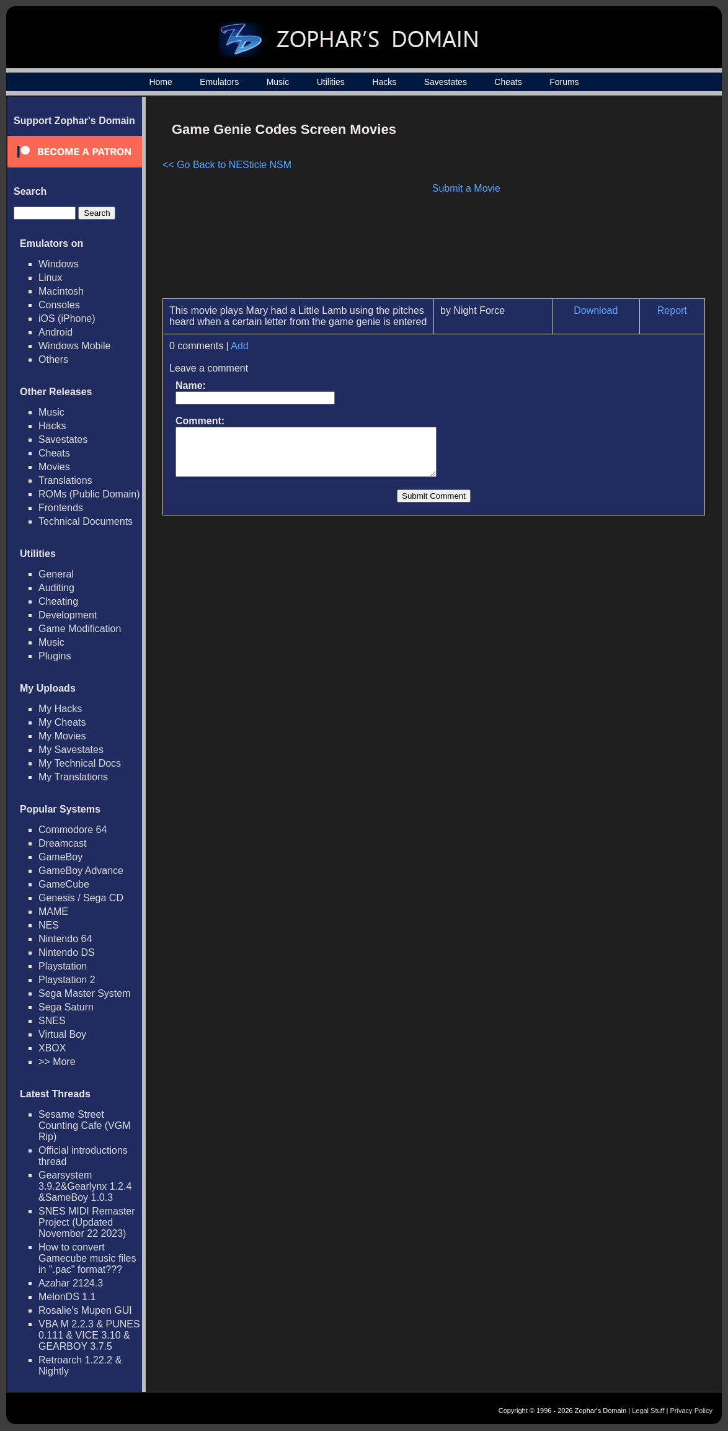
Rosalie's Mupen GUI (85, 1310)
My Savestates (71, 749)
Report (672, 310)
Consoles (59, 305)
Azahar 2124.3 (70, 1283)
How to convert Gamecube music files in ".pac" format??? (87, 1258)
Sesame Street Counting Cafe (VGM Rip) (84, 1125)
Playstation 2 (66, 979)
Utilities (331, 82)
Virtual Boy (62, 1034)
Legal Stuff (648, 1410)
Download (596, 310)
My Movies (62, 736)
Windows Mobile (74, 346)
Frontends (60, 507)
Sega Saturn (66, 1007)
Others (53, 359)
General (56, 574)
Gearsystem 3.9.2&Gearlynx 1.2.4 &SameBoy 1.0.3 (84, 1186)
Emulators (219, 82)
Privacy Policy (691, 1410)
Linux (50, 277)
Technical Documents (85, 521)
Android (55, 332)
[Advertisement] (600, 202)
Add (239, 346)
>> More (57, 1061)
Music (278, 82)
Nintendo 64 (65, 939)
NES (48, 925)
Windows (58, 264)
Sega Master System (84, 993)
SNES (52, 1020)
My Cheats (62, 722)
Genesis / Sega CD (80, 898)
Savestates (445, 82)
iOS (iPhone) (66, 318)
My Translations (73, 777)
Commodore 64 (72, 829)
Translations (65, 480)
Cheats (508, 82)
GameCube (63, 884)
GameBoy (60, 857)
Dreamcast (62, 843)
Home (160, 82)
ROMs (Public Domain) (89, 494)
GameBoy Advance (80, 870)
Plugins (54, 656)
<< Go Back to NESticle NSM (226, 164)
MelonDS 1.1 (67, 1296)
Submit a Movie (466, 188)
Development (67, 615)
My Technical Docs (79, 763)
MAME (53, 911)
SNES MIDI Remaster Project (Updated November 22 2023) (86, 1222)
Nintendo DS (66, 952)
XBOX (52, 1048)
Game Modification (79, 628)
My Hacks (60, 708)
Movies (54, 466)
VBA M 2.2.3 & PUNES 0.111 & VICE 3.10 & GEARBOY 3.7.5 (89, 1335)
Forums (564, 82)
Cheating (58, 601)
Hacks (384, 82)
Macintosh (61, 291)
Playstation (62, 966)
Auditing (56, 587)
